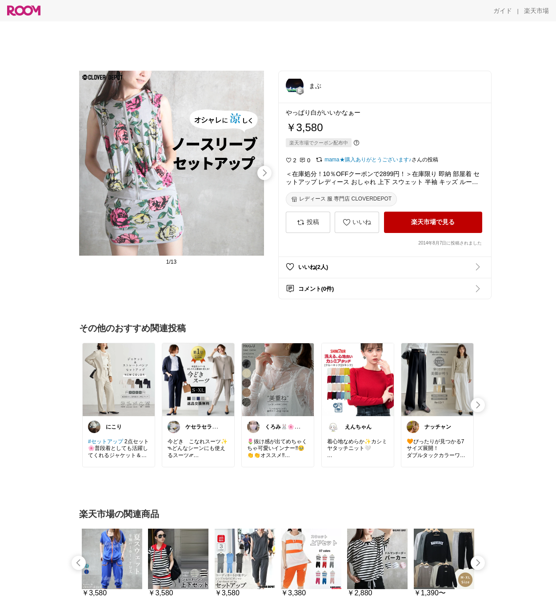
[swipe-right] (264, 173)
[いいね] (357, 222)
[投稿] (308, 222)
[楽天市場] (536, 11)
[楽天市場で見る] (433, 222)
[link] (119, 379)
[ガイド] (502, 11)
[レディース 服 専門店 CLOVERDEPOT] (341, 199)
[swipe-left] (79, 563)
